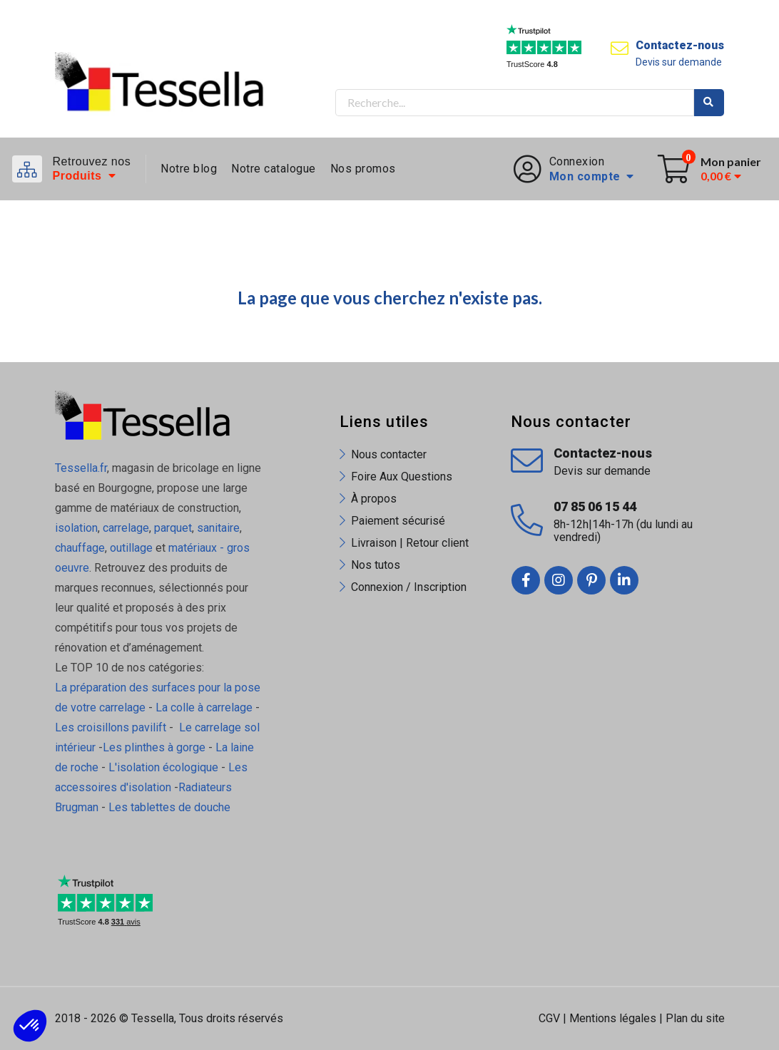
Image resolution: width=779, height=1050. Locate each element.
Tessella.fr (81, 468)
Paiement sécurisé (398, 520)
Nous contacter (389, 454)
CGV (549, 1018)
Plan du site (695, 1018)
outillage (131, 548)
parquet (173, 528)
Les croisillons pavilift (110, 727)
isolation (76, 528)
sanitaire (218, 528)
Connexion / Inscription (409, 587)
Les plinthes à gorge (154, 747)
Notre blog (189, 168)
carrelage (126, 528)
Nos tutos (375, 565)
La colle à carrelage (204, 707)
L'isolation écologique (163, 767)
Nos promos (363, 168)
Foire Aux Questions (401, 476)
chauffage (80, 548)
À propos (374, 498)
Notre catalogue (273, 168)
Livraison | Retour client (410, 543)
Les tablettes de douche (170, 807)
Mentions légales (612, 1018)
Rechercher (709, 102)
